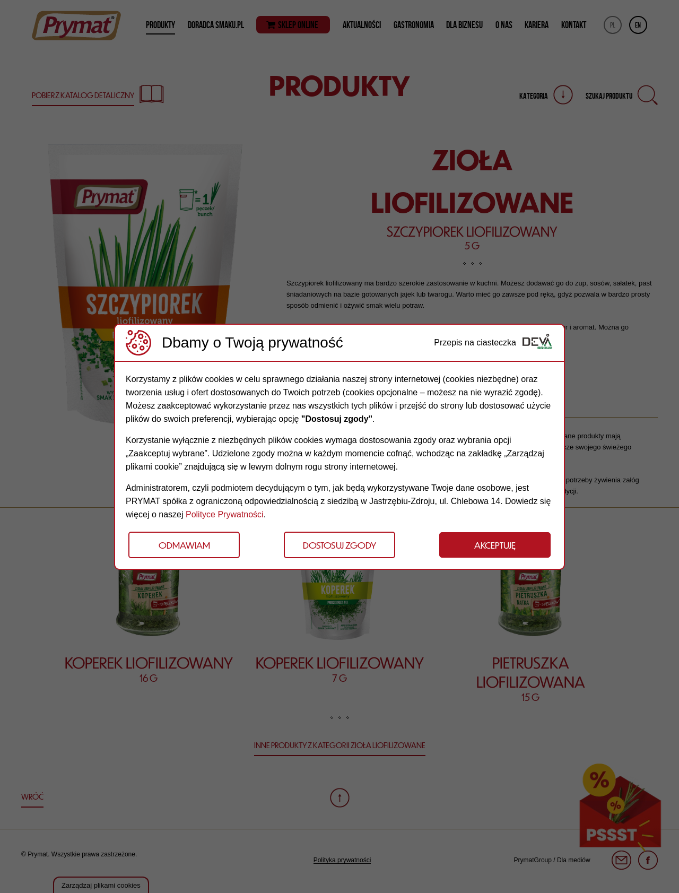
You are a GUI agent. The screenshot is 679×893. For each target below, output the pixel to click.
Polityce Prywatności (225, 514)
